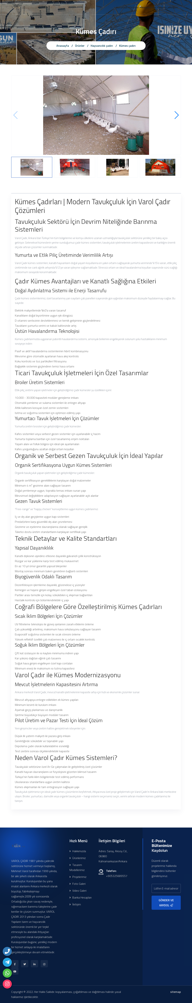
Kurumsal (108, 8)
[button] (176, 115)
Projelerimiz (77, 877)
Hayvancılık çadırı (102, 45)
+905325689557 (116, 876)
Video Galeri (77, 890)
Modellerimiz (141, 8)
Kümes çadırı (127, 45)
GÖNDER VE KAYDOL (166, 902)
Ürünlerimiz (77, 858)
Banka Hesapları (80, 897)
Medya (158, 8)
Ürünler (124, 8)
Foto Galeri (77, 883)
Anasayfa (62, 45)
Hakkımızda (77, 851)
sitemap (175, 992)
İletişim (172, 8)
